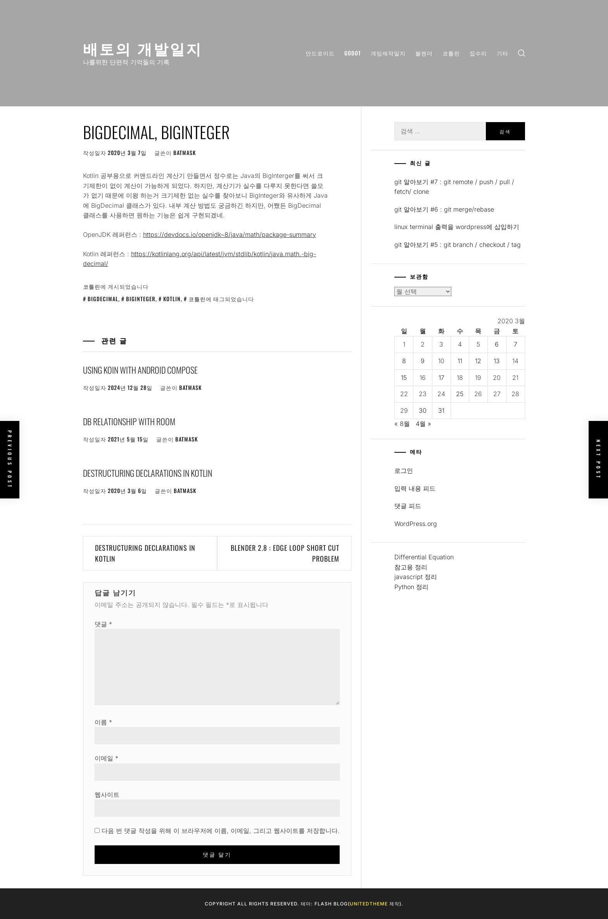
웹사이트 (107, 794)
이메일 (106, 758)
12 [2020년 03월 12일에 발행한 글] (478, 361)
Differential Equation (424, 557)
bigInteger (140, 299)
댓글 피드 (407, 506)
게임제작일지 (388, 53)
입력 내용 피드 (414, 488)
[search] (521, 53)
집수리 (478, 53)
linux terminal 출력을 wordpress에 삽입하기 (456, 227)
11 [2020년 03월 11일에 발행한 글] (460, 361)
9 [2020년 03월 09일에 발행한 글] (423, 361)
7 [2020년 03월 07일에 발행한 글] (515, 344)
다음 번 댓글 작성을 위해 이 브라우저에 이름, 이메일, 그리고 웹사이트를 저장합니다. (221, 831)
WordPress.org (415, 524)
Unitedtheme (369, 904)
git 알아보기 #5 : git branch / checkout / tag (457, 244)
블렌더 (424, 53)
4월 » (423, 424)
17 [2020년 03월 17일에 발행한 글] (441, 377)
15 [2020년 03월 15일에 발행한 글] (404, 377)
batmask (184, 152)
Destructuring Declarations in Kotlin (147, 473)
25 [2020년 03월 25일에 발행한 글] (459, 394)
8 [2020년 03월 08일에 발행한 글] (404, 361)
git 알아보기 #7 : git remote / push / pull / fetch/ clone (454, 187)
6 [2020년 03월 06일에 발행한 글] (497, 344)
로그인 (403, 470)
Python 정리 (411, 587)
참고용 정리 (410, 567)
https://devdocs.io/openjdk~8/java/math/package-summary (229, 234)
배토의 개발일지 (142, 48)
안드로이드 (320, 53)
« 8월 (402, 424)
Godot (352, 53)
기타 (502, 53)
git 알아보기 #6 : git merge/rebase (444, 209)
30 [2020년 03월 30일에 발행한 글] (423, 410)
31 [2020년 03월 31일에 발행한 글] (441, 410)
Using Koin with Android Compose (140, 370)
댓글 (103, 624)
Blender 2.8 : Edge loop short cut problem (285, 553)
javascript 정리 (415, 577)
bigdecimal (103, 299)
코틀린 (451, 53)
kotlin (172, 299)
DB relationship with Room (129, 421)
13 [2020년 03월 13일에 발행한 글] (497, 361)
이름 (103, 722)
